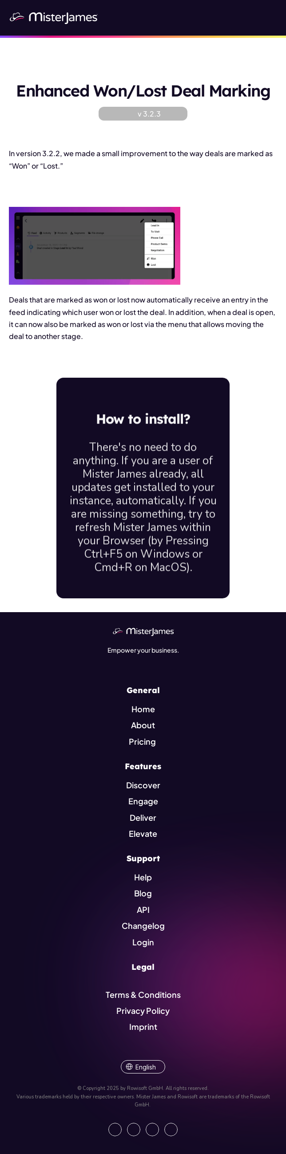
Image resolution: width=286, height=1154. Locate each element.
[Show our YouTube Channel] (171, 1129)
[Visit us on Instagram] (152, 1129)
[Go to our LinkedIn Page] (115, 1129)
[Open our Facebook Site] (133, 1129)
